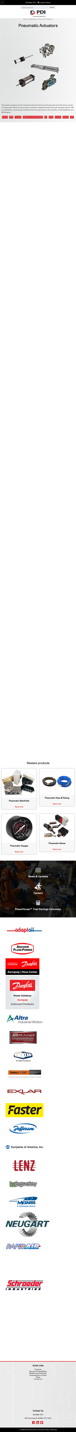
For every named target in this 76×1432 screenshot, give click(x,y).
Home (25, 19)
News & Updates (38, 877)
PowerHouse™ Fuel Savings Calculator (38, 909)
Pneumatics (33, 19)
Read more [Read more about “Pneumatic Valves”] (57, 849)
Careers (38, 893)
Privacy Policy (44, 1430)
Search (52, 7)
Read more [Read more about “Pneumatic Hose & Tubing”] (57, 804)
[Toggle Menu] (2, 2)
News (38, 1377)
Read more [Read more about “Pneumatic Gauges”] (19, 852)
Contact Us (38, 1379)
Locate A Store (44, 3)
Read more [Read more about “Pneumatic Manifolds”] (19, 807)
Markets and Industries (38, 1373)
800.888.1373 (31, 3)
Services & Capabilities (38, 1371)
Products (38, 1369)
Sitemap (54, 1430)
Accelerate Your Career (38, 1375)
